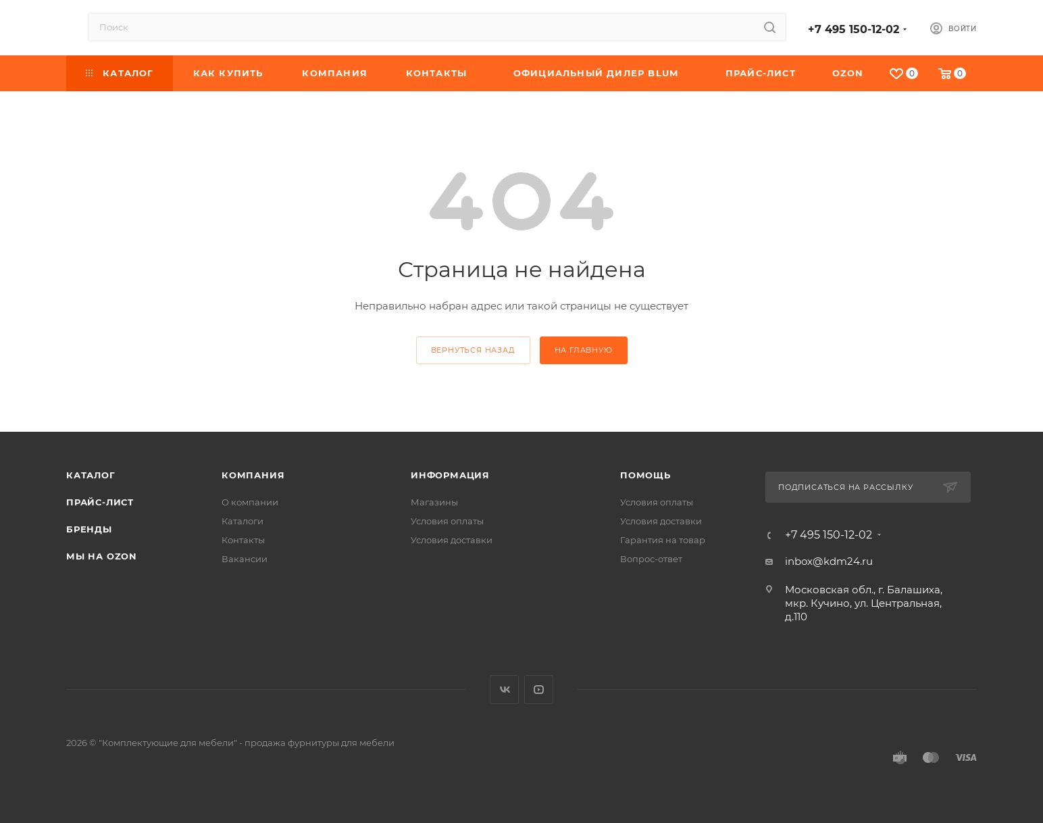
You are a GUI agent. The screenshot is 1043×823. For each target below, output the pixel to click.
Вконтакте (504, 689)
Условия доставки (451, 539)
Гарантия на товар (662, 539)
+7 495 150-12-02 (853, 29)
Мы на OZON (101, 556)
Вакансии (245, 558)
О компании (250, 502)
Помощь (645, 475)
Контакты (243, 539)
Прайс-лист (100, 502)
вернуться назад (473, 350)
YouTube (538, 689)
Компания (253, 475)
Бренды (89, 529)
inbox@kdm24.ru (829, 561)
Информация (450, 475)
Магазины (434, 502)
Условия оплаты (447, 521)
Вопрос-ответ (651, 558)
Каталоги (242, 521)
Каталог (91, 475)
